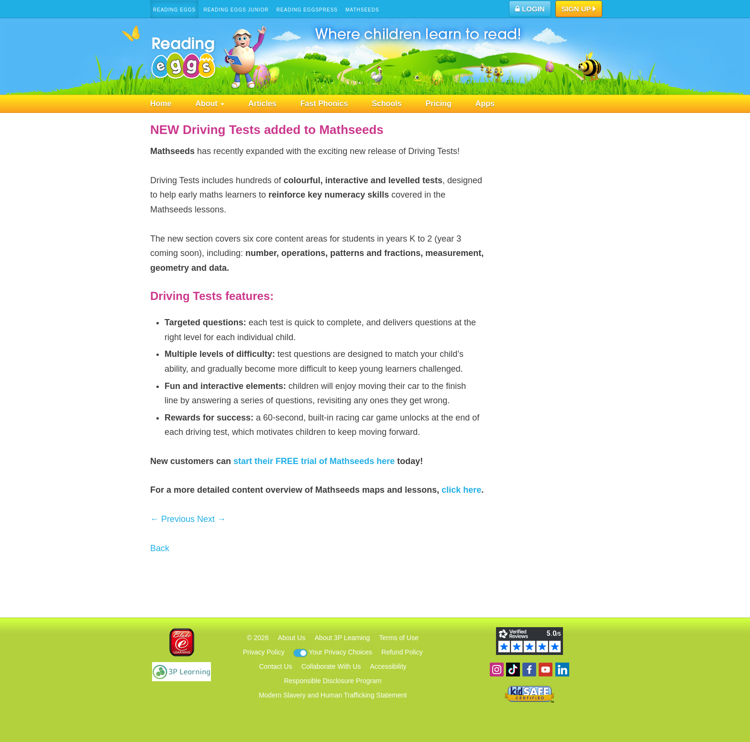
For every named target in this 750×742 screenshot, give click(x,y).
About (209, 104)
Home (160, 104)
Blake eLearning (181, 642)
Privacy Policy (264, 652)
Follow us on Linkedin (562, 669)
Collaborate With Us (331, 666)
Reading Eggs (174, 9)
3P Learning (181, 671)
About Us (292, 638)
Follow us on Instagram (497, 669)
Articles (262, 104)
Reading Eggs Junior (235, 9)
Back (159, 548)
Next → (211, 519)
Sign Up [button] (579, 9)
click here (461, 490)
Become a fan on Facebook (529, 669)
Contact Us (275, 666)
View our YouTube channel (545, 669)
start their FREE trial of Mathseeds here (314, 461)
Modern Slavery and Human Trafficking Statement (333, 695)
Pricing (439, 104)
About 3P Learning (342, 638)
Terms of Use (399, 638)
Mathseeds (362, 9)
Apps (485, 104)
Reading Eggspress (307, 9)
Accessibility (388, 666)
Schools (386, 104)
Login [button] (530, 9)
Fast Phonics (324, 104)
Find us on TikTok (513, 669)
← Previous (172, 519)
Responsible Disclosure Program (333, 681)
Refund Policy (401, 652)
